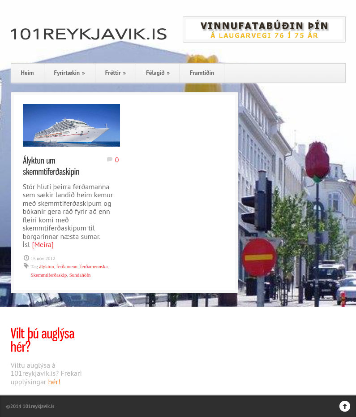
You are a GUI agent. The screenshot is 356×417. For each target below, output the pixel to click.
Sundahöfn (80, 275)
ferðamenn (66, 266)
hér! (54, 381)
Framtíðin (202, 73)
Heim (27, 73)
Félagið (158, 73)
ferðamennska (94, 266)
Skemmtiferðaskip (49, 275)
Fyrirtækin (69, 73)
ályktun (46, 266)
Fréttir (115, 73)
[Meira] (43, 244)
